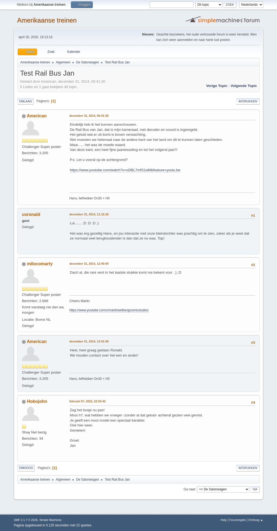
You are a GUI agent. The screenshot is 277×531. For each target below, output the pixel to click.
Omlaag (25, 101)
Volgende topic (244, 86)
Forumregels (237, 520)
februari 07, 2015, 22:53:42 (87, 401)
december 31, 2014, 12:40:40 (88, 263)
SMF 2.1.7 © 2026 (26, 520)
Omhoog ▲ (255, 520)
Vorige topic (216, 86)
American (37, 116)
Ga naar (189, 489)
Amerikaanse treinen (47, 20)
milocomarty (40, 263)
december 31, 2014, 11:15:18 (88, 214)
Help (224, 520)
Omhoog (26, 468)
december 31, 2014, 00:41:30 (88, 115)
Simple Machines (50, 520)
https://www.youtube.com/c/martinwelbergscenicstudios (109, 310)
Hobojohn (37, 401)
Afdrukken (248, 101)
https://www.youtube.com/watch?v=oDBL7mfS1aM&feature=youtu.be (125, 170)
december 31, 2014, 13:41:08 (88, 341)
